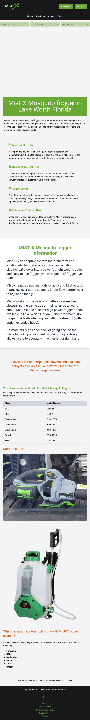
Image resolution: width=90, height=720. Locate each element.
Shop (45, 700)
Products (40, 16)
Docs (60, 16)
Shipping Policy (45, 713)
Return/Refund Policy (45, 710)
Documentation (45, 707)
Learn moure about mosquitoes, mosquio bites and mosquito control (45, 680)
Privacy (45, 716)
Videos (51, 16)
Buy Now (81, 6)
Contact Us (66, 6)
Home (30, 16)
